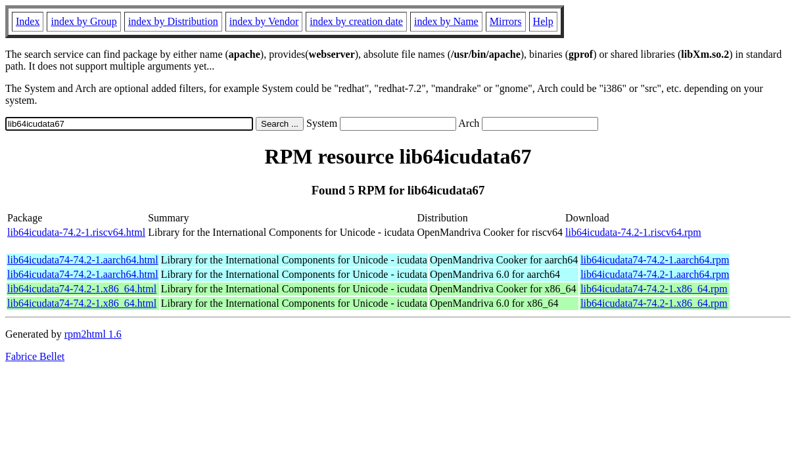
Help (543, 21)
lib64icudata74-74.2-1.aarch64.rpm (654, 259)
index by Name (446, 21)
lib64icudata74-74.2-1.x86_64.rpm (654, 288)
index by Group (83, 21)
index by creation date (356, 21)
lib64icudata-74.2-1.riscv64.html (76, 232)
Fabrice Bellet (34, 356)
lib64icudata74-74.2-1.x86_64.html (81, 288)
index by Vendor (263, 21)
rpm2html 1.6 (93, 334)
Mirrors (506, 21)
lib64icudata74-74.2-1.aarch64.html (82, 259)
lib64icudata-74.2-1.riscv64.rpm (633, 232)
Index (27, 21)
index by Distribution (173, 21)
